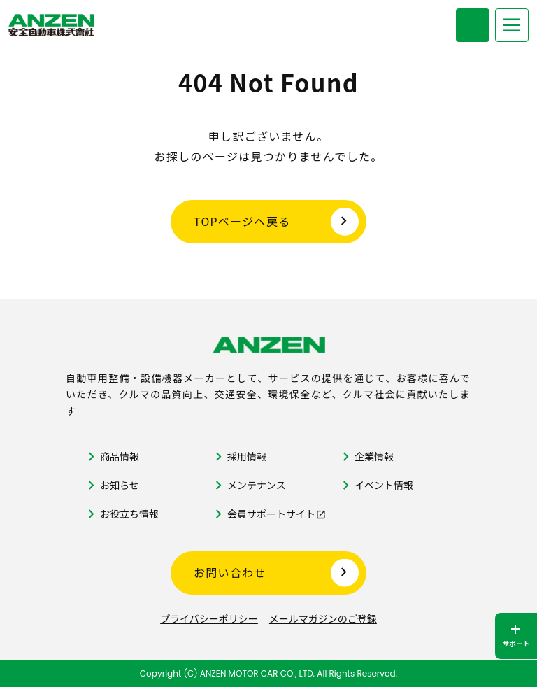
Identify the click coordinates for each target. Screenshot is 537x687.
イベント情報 (384, 485)
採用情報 (246, 456)
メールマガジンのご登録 (323, 618)
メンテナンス (256, 485)
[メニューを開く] (512, 25)
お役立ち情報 (129, 513)
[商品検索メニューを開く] (472, 25)
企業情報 (374, 456)
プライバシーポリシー (209, 618)
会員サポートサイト (271, 513)
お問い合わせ (230, 572)
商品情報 (119, 456)
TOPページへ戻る (242, 221)
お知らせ (119, 485)
